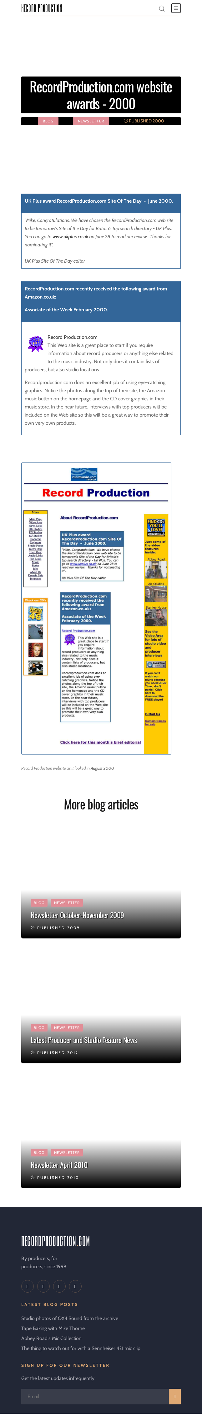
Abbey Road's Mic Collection (51, 1338)
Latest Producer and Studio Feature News (84, 1039)
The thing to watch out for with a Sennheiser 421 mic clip (80, 1348)
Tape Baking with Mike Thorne (53, 1328)
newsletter (91, 121)
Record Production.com (73, 337)
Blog (48, 121)
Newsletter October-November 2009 (77, 914)
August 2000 (102, 768)
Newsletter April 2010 (59, 1164)
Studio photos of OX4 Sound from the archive (69, 1318)
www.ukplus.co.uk (70, 237)
